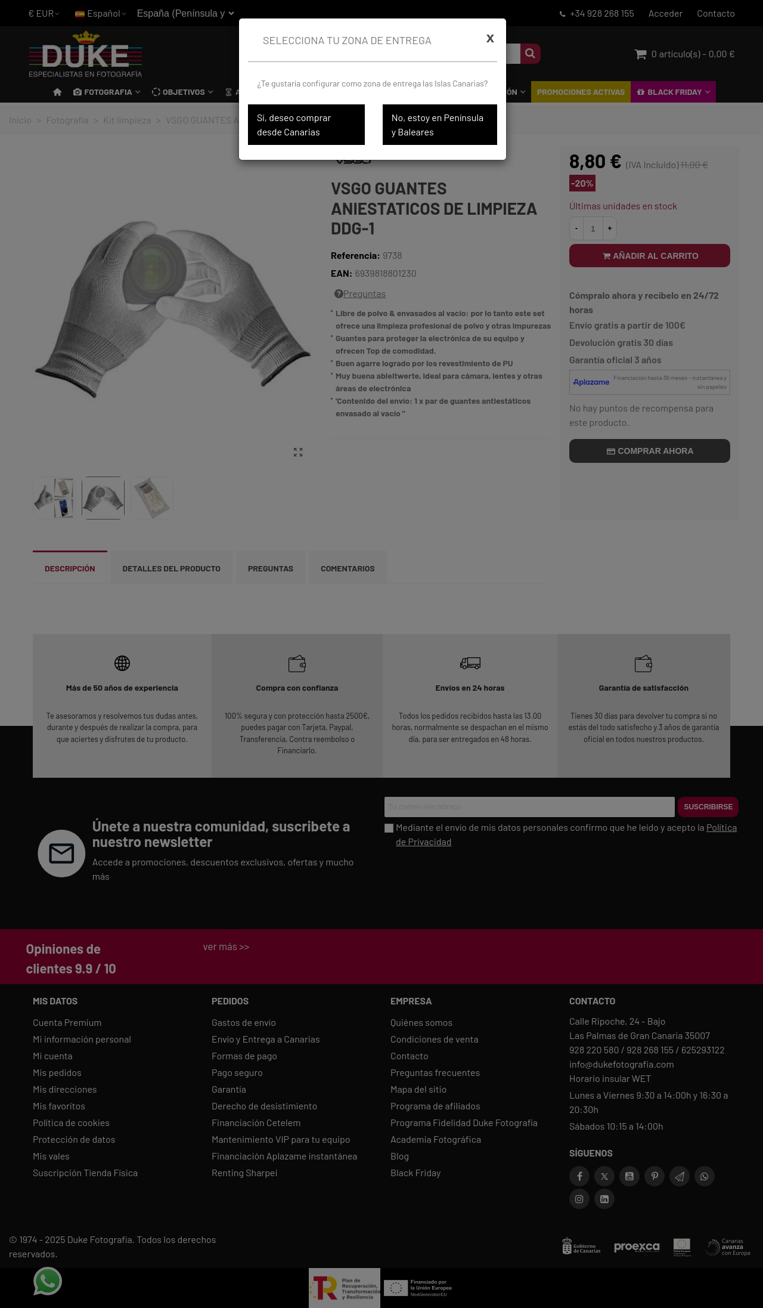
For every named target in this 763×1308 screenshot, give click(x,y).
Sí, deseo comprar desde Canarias (294, 124)
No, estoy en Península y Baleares (437, 124)
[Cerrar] (490, 37)
